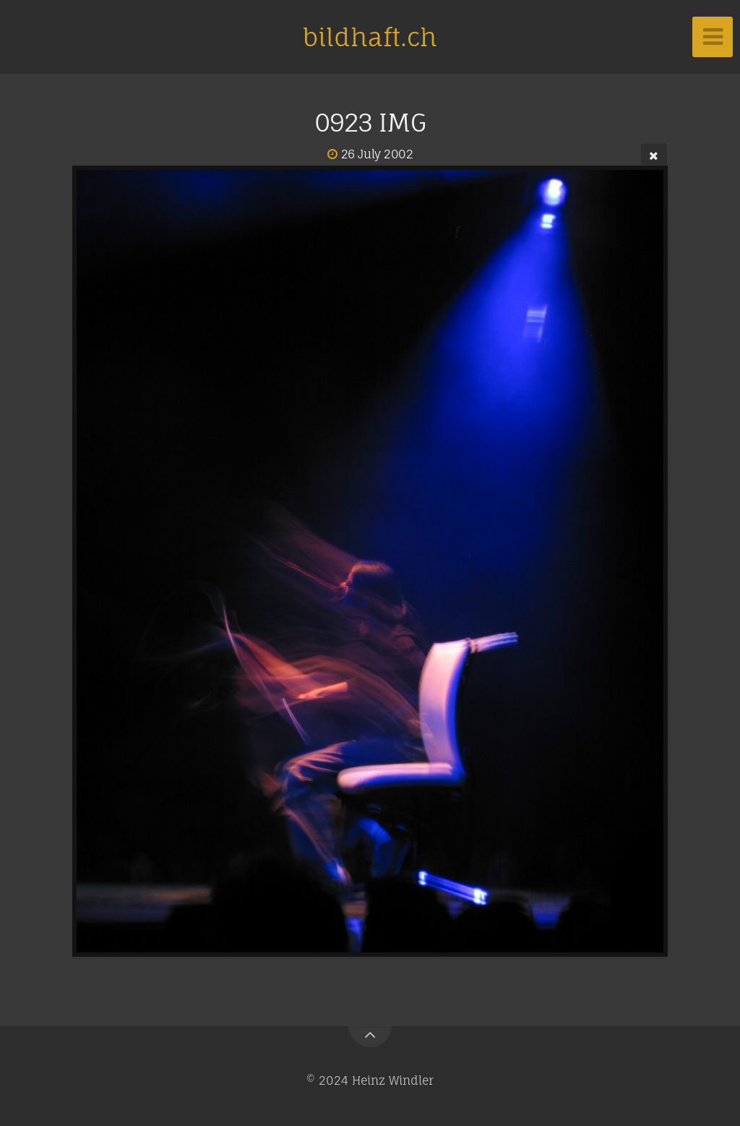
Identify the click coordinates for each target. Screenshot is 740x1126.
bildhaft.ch (370, 37)
